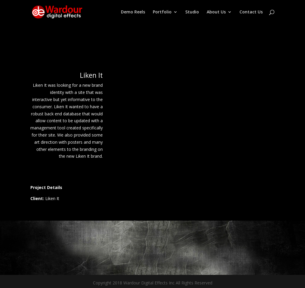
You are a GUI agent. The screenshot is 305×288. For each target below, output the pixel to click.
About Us (216, 12)
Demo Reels (133, 12)
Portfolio (162, 12)
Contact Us (251, 12)
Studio (192, 12)
